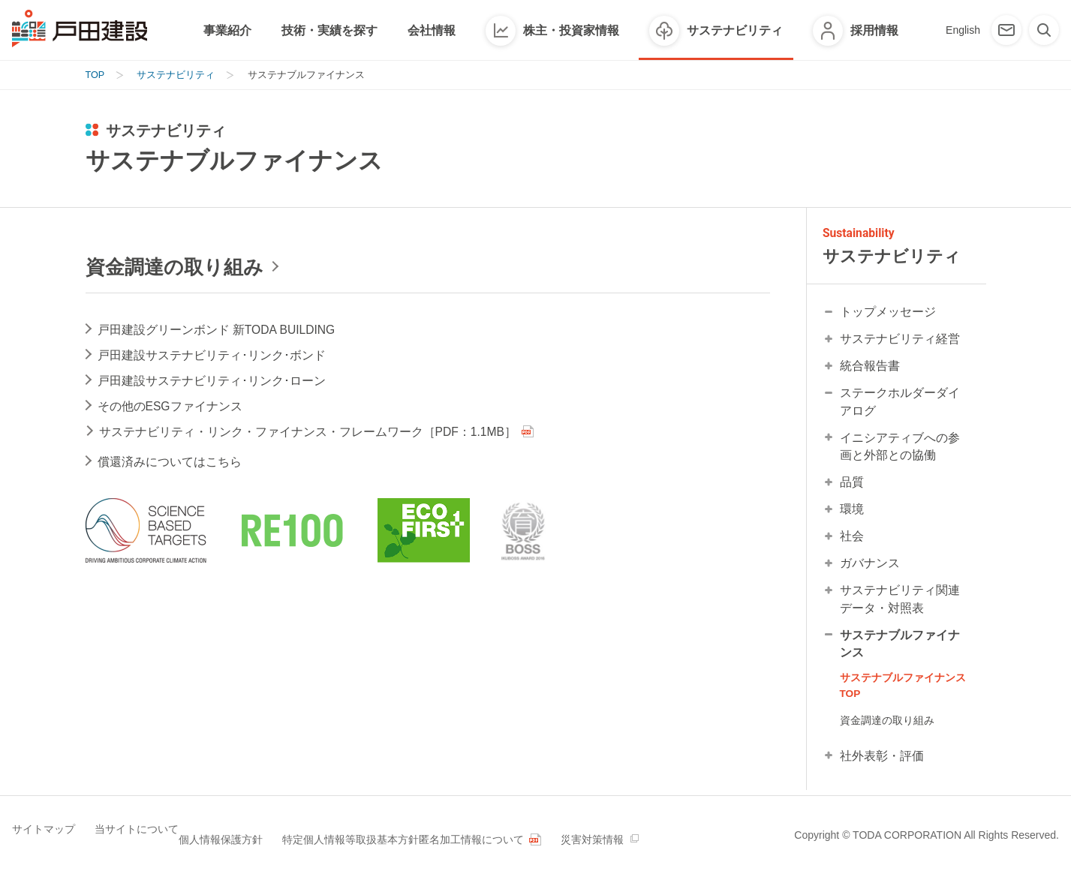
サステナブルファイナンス (900, 647)
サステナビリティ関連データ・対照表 (900, 602)
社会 (852, 539)
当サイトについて (147, 833)
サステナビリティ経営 (900, 341)
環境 (852, 512)
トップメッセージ (888, 314)
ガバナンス (870, 566)
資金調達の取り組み (887, 725)
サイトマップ (43, 833)
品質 (852, 485)
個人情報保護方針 (261, 833)
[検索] (1044, 30)
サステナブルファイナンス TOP (903, 690)
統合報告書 (870, 368)
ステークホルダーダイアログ (900, 404)
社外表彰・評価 (882, 761)
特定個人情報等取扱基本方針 (401, 833)
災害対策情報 (683, 833)
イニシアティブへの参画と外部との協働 (900, 449)
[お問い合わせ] (1006, 30)
